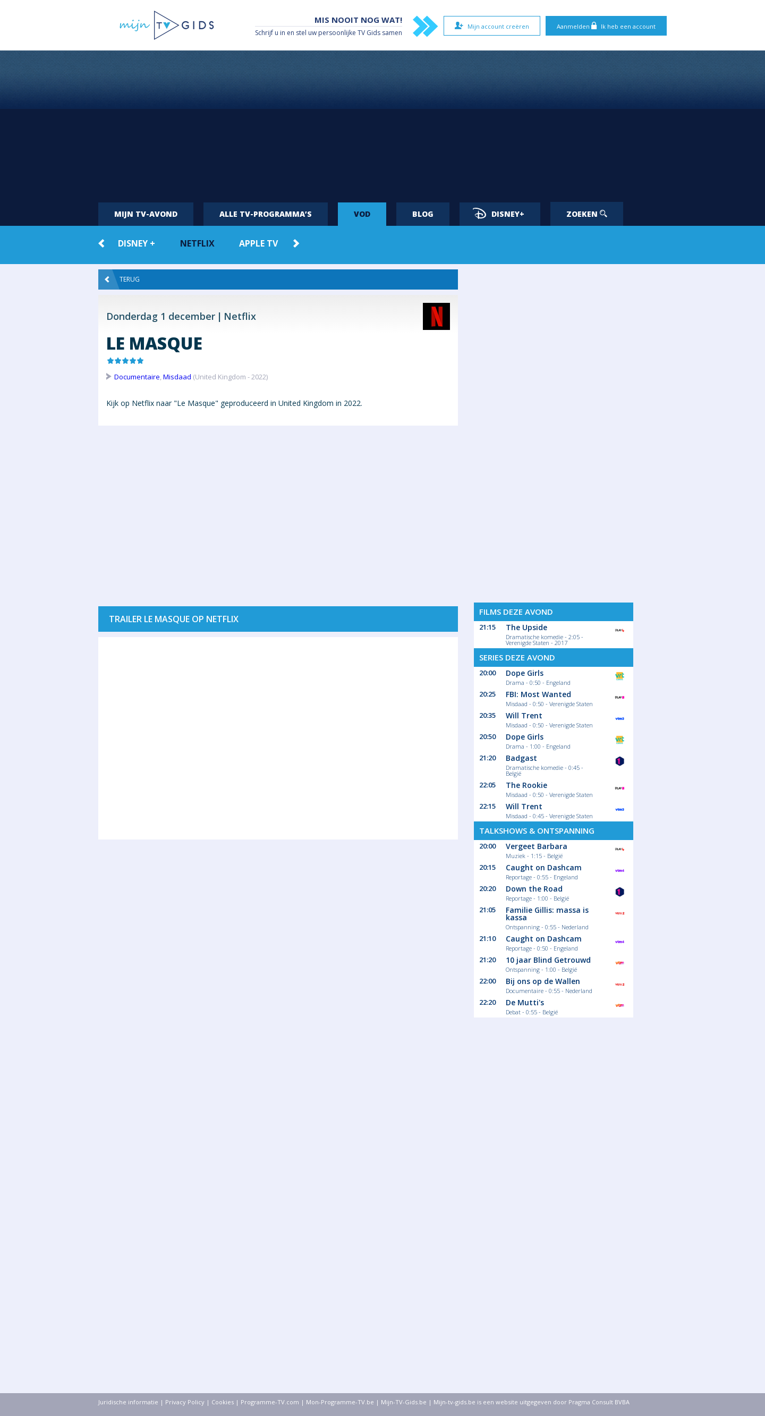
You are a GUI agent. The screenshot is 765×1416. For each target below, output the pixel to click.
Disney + (136, 243)
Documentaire (137, 376)
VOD (362, 214)
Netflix (197, 243)
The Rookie (526, 785)
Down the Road (534, 889)
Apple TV (258, 243)
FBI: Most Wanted (538, 694)
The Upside (526, 627)
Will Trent (524, 715)
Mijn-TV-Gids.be (404, 1402)
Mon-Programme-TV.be (340, 1402)
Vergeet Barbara (536, 846)
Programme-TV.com (270, 1402)
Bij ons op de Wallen (543, 981)
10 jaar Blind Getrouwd (548, 960)
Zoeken (586, 214)
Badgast (521, 758)
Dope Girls (524, 673)
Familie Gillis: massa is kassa (547, 913)
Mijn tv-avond (145, 214)
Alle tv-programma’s (265, 214)
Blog (423, 214)
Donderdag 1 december (160, 316)
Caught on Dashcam (544, 867)
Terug (122, 279)
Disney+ (498, 213)
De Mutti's (525, 1002)
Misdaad (177, 376)
